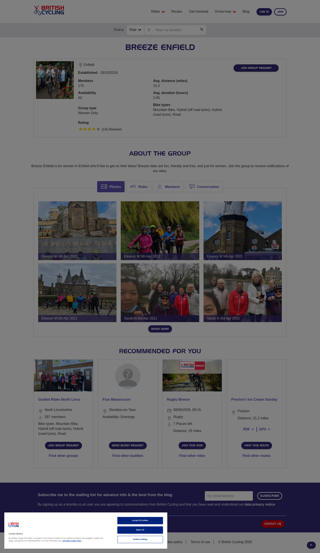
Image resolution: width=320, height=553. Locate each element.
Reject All (140, 530)
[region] (85, 530)
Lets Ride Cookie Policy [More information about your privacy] (72, 541)
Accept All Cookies (140, 520)
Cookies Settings (140, 539)
